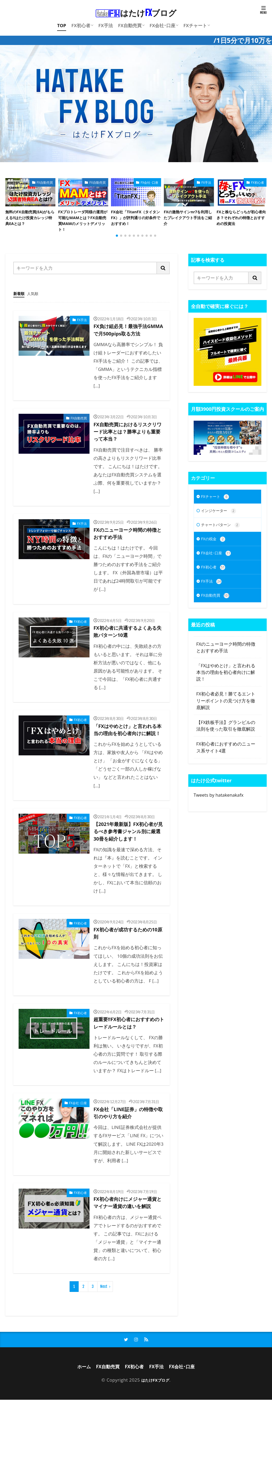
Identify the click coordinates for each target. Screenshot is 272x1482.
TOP (61, 25)
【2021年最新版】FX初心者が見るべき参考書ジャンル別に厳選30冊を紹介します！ (127, 878)
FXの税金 (215, 552)
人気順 (36, 303)
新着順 (20, 303)
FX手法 (105, 25)
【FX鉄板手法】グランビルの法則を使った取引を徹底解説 (225, 742)
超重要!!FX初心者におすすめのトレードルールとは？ (128, 1084)
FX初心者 (80, 25)
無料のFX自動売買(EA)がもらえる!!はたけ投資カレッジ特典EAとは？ (30, 219)
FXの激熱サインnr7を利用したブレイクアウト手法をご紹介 (188, 219)
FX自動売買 (130, 25)
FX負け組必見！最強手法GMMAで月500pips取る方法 (129, 345)
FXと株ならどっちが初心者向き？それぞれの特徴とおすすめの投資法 (241, 219)
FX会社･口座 (162, 25)
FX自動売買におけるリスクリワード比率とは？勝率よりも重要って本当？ (127, 454)
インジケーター (221, 522)
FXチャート (195, 25)
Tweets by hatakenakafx (219, 812)
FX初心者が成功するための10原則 (127, 988)
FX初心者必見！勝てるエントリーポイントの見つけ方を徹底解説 (225, 717)
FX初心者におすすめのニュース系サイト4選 (225, 764)
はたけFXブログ (155, 1462)
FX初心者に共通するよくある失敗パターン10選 (127, 660)
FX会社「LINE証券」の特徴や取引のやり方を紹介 (127, 1181)
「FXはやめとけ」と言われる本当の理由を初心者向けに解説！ (127, 765)
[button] (10, 203)
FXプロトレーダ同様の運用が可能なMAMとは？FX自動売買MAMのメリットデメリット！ (82, 222)
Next (103, 1367)
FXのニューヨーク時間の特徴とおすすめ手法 (127, 559)
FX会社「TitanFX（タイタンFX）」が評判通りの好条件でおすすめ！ (135, 219)
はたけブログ (136, 13)
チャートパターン (223, 537)
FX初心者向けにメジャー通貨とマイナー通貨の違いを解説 (127, 1277)
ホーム (78, 1448)
